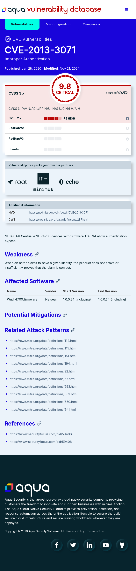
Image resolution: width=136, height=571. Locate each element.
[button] (126, 9)
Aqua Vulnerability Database (51, 10)
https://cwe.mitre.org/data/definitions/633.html (43, 394)
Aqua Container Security (27, 490)
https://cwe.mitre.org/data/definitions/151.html (43, 356)
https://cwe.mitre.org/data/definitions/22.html (42, 371)
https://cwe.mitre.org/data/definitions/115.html (43, 348)
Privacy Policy (76, 531)
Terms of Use (95, 531)
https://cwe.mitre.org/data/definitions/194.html (43, 363)
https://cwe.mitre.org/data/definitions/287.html (58, 219)
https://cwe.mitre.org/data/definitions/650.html (43, 402)
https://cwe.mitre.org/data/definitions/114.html (43, 341)
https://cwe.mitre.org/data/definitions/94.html (43, 409)
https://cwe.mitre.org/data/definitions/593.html (43, 386)
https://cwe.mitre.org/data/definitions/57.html (42, 379)
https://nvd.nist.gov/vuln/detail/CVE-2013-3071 (58, 212)
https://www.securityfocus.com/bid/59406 (41, 434)
